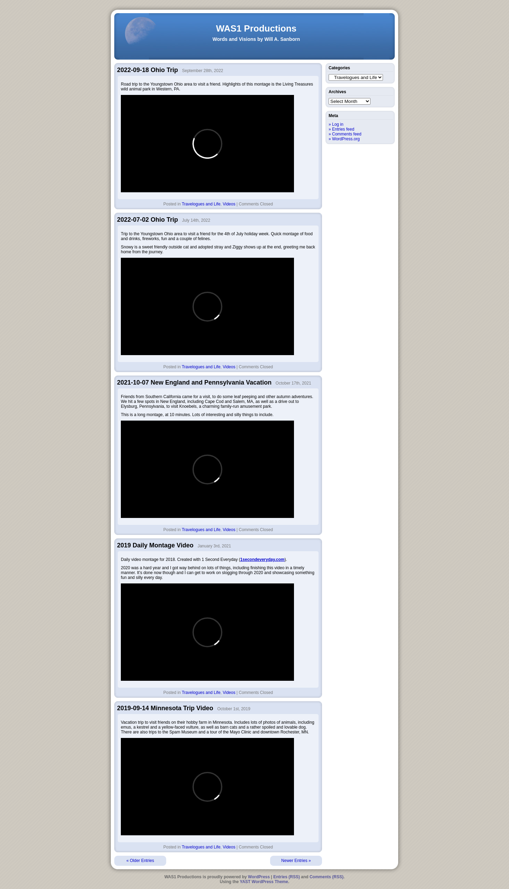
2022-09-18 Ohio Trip (147, 70)
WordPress (259, 876)
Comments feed (346, 134)
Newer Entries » (296, 860)
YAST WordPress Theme (264, 881)
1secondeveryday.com (262, 559)
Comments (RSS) (326, 876)
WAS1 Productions (256, 28)
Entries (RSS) (286, 876)
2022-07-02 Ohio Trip (147, 219)
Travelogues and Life (201, 204)
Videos (229, 204)
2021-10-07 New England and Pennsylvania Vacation (194, 382)
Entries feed (343, 129)
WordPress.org (346, 139)
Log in (337, 124)
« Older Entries (140, 860)
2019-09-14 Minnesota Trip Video (165, 708)
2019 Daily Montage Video (155, 545)
